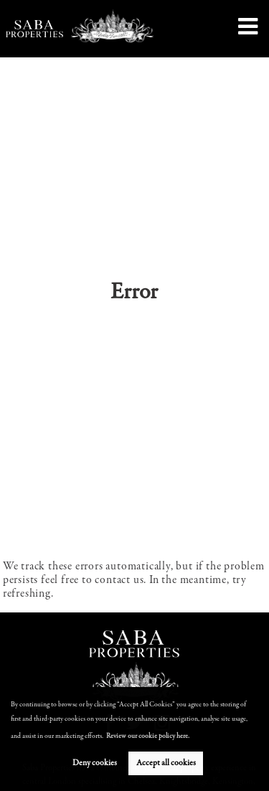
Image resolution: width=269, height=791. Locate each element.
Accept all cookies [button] (166, 763)
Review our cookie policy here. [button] (147, 736)
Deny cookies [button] (94, 763)
